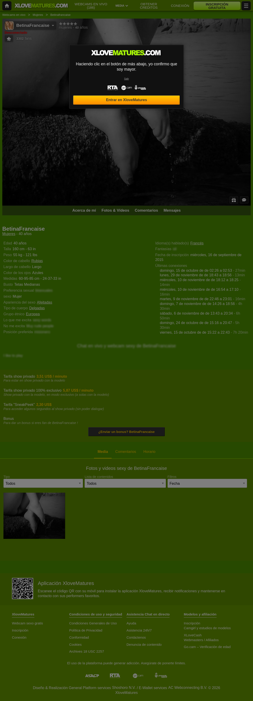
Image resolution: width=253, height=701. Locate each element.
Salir (126, 79)
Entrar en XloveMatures (126, 100)
